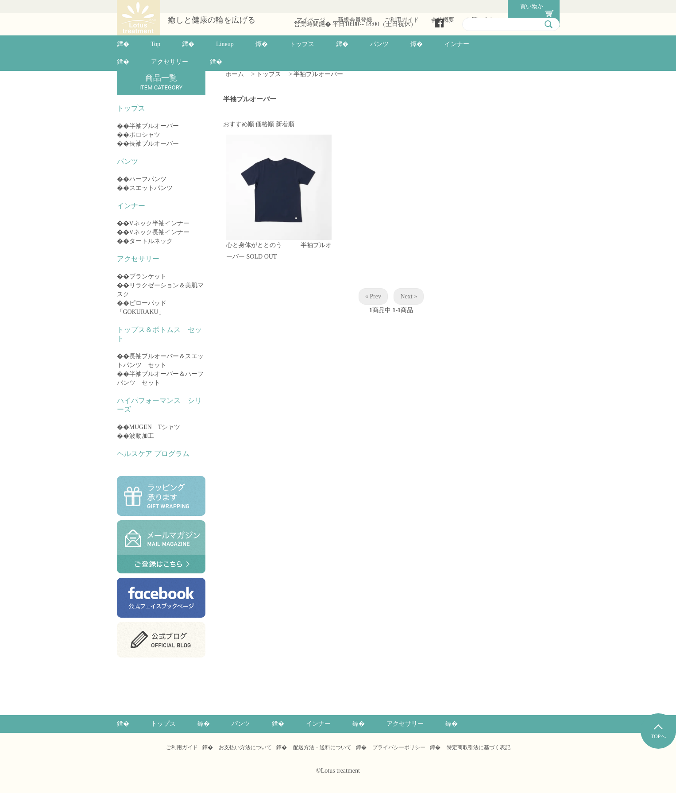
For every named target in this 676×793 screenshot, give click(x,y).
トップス (302, 44)
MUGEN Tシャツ (155, 427)
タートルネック (151, 241)
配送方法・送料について (322, 747)
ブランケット (147, 276)
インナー (456, 44)
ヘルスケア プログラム (153, 453)
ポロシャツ (144, 135)
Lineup (225, 44)
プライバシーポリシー (398, 747)
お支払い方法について (245, 747)
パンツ (379, 44)
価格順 (264, 123)
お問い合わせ (481, 6)
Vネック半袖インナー (159, 223)
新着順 (285, 123)
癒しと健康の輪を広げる (211, 20)
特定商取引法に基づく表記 (478, 747)
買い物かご (527, 6)
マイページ (309, 6)
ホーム (234, 74)
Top (156, 44)
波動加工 (141, 436)
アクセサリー (169, 61)
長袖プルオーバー (154, 143)
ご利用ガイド (399, 6)
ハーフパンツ (147, 179)
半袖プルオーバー (154, 126)
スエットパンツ (151, 188)
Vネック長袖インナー (159, 232)
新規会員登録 (353, 6)
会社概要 (440, 6)
